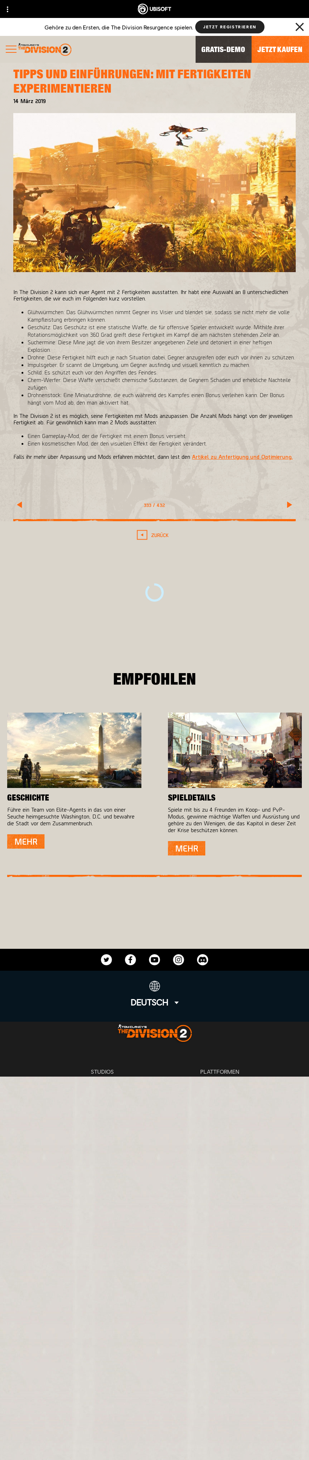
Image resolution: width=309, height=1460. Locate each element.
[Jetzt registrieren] (229, 26)
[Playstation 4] (220, 1100)
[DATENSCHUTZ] (154, 1411)
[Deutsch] (155, 994)
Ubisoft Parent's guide (200, 1160)
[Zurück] (154, 535)
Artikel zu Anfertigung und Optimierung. (242, 456)
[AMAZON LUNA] (220, 1128)
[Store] (154, 1318)
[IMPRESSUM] (154, 1435)
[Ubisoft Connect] (220, 1114)
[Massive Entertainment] (102, 1085)
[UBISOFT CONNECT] (154, 1335)
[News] (154, 1368)
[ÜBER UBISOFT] (154, 1351)
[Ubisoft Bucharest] (102, 1100)
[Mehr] (26, 841)
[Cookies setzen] (154, 1447)
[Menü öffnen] (11, 50)
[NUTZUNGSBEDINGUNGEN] (154, 1423)
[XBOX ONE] (220, 1085)
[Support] (154, 1384)
